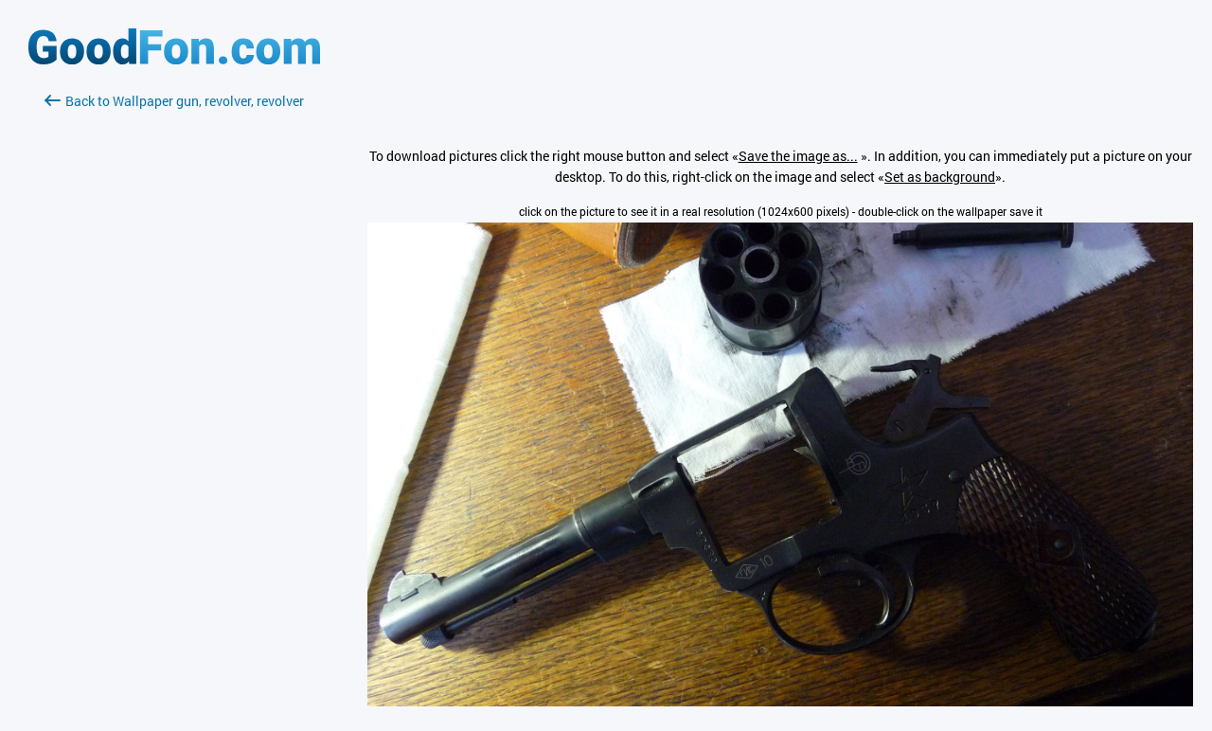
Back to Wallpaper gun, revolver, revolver (174, 101)
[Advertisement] (174, 336)
